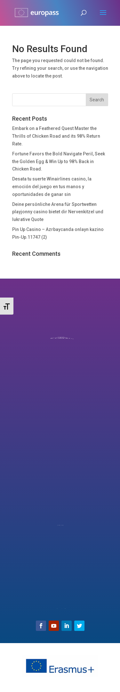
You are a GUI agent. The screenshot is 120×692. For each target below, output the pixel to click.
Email (59, 596)
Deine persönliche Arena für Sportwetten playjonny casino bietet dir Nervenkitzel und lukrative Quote (57, 212)
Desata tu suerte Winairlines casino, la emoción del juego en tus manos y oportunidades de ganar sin (52, 186)
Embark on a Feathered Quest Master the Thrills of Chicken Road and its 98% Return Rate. (56, 136)
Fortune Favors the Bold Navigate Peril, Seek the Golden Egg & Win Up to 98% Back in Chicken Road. (58, 161)
